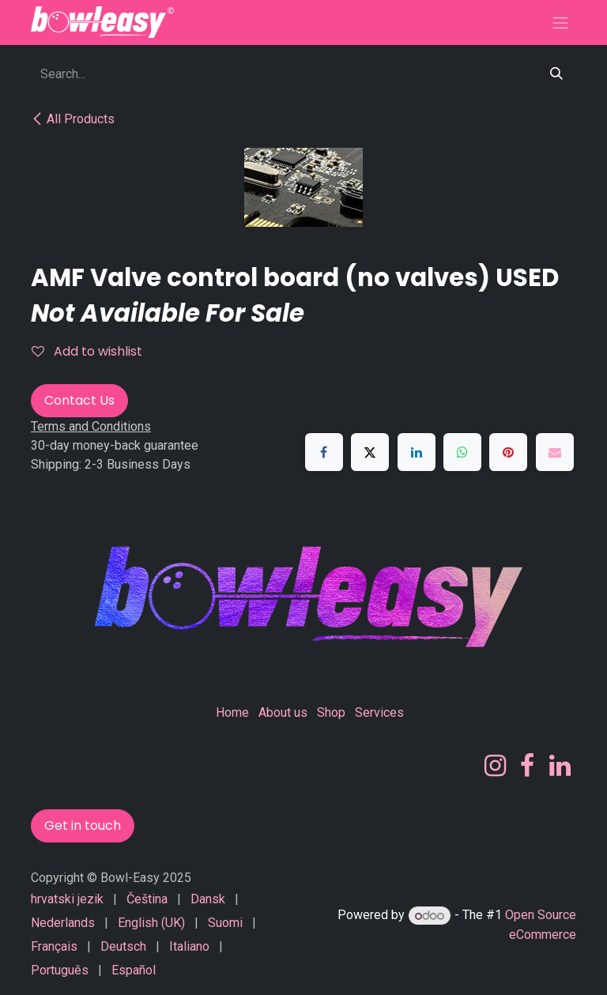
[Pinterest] (508, 452)
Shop (331, 712)
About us (282, 712)
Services (379, 712)
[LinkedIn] (416, 452)
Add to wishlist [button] (87, 351)
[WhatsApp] (462, 452)
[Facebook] (324, 452)
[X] (370, 452)
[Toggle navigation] (560, 22)
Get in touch (82, 825)
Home (232, 712)
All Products (73, 118)
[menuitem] (67, 899)
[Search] (556, 74)
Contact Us (79, 400)
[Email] (555, 452)
